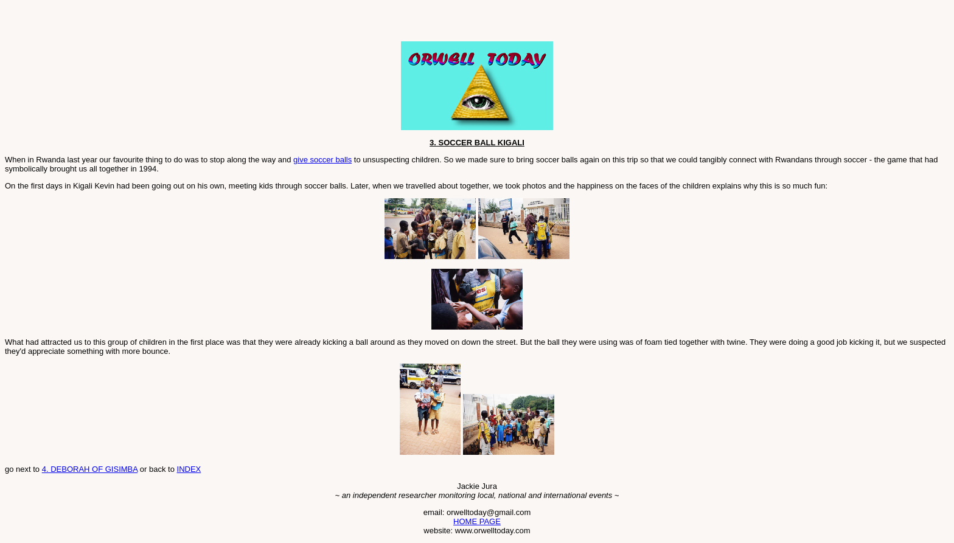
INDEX (189, 469)
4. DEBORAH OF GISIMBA (90, 469)
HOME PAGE (477, 521)
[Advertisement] (147, 23)
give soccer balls (322, 159)
